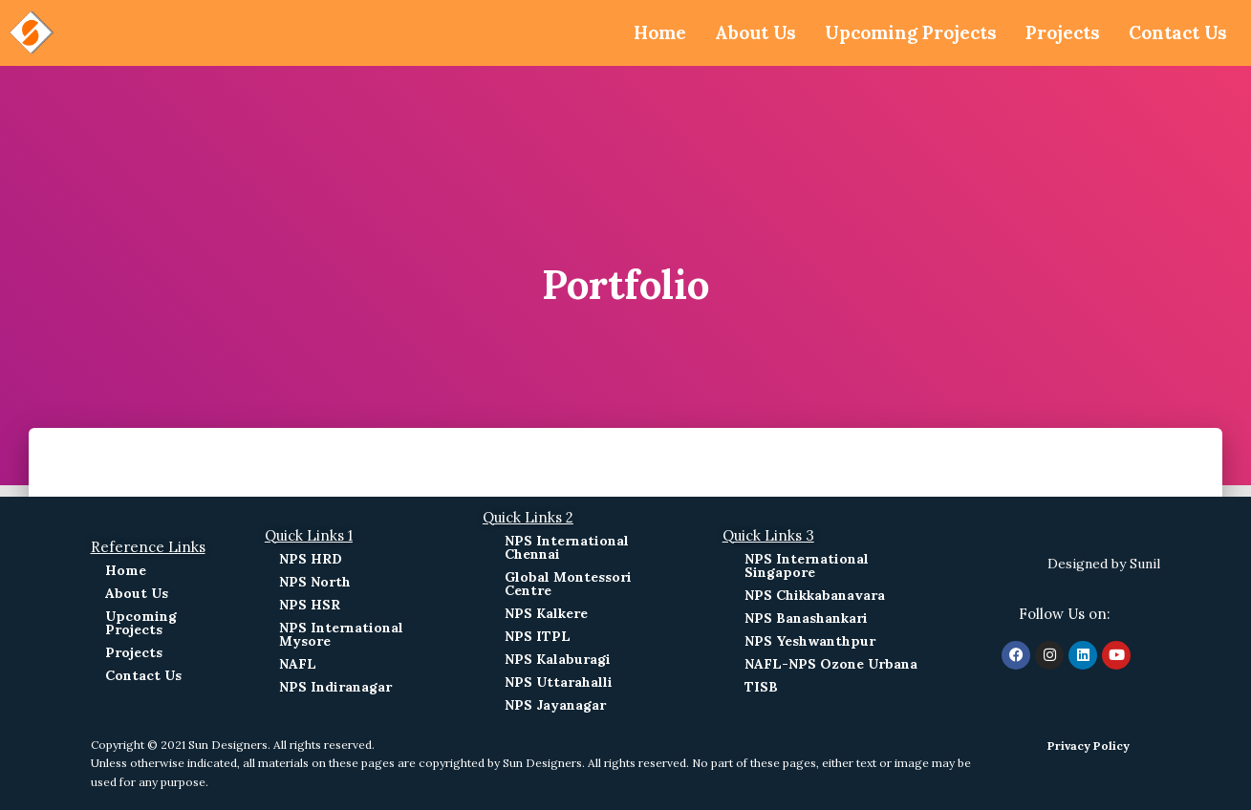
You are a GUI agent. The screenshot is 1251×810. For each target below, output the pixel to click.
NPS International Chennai (567, 547)
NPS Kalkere (546, 613)
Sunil (1145, 563)
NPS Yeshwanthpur (809, 641)
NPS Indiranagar (335, 686)
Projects (1054, 33)
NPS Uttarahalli (559, 682)
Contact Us (1175, 33)
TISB (761, 686)
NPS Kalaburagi (558, 659)
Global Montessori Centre (568, 583)
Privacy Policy (1088, 745)
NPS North (315, 581)
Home (631, 33)
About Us (731, 33)
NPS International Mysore (341, 634)
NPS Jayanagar (555, 705)
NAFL (297, 663)
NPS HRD (310, 558)
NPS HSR (309, 604)
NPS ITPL (538, 636)
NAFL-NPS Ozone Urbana (830, 663)
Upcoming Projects (895, 33)
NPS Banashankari (806, 618)
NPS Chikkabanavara (814, 595)
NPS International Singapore (806, 565)
